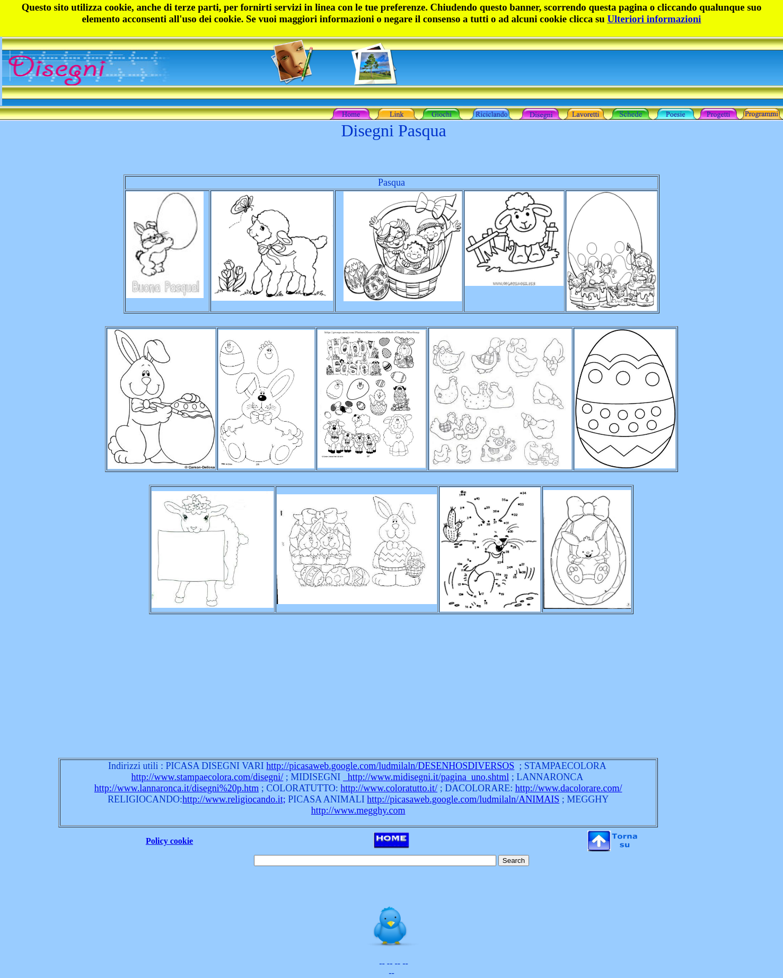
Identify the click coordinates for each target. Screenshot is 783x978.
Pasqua (391, 182)
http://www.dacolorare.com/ (568, 788)
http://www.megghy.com (358, 810)
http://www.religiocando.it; (234, 799)
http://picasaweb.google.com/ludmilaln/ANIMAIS (463, 799)
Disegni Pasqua (393, 130)
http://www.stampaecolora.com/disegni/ (207, 777)
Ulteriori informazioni (654, 18)
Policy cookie (169, 840)
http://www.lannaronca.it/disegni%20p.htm (176, 788)
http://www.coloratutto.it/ (388, 788)
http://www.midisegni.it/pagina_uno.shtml (426, 777)
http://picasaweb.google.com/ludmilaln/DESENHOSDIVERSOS (390, 766)
